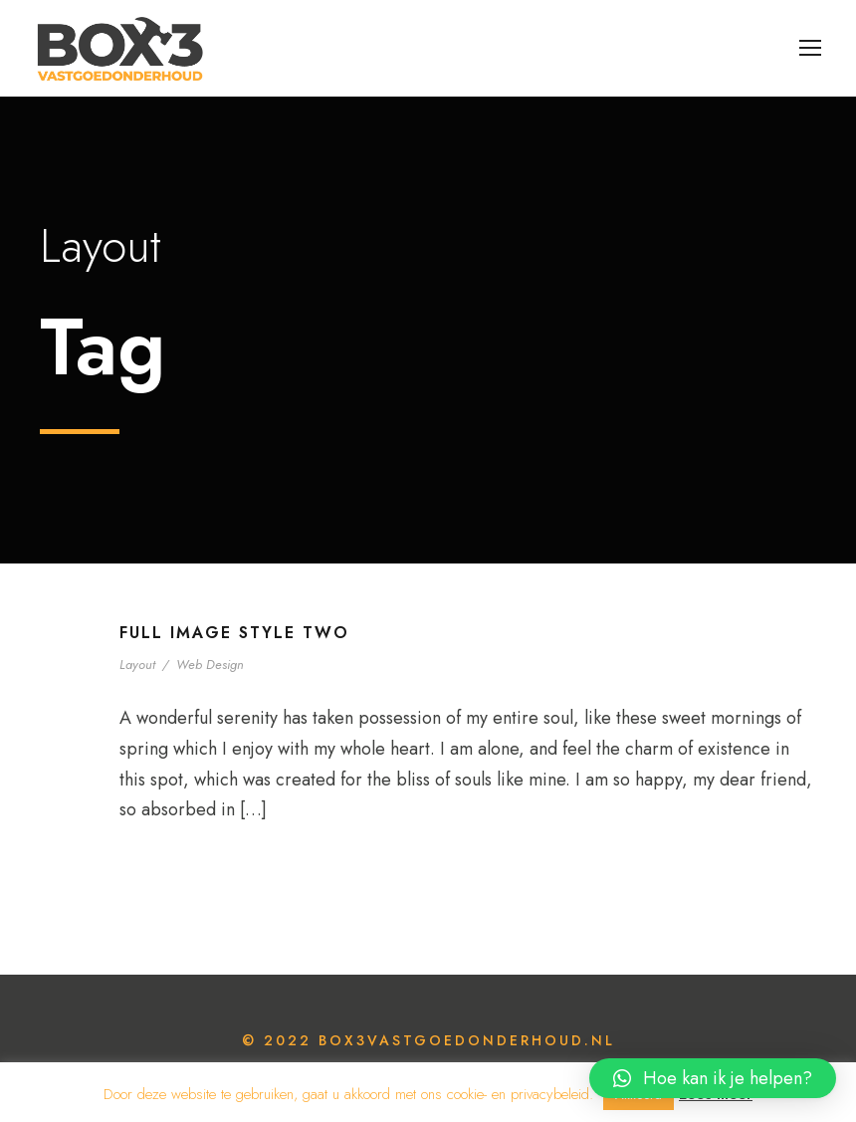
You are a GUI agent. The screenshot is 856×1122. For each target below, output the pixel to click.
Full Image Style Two (234, 632)
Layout (137, 664)
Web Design (210, 664)
